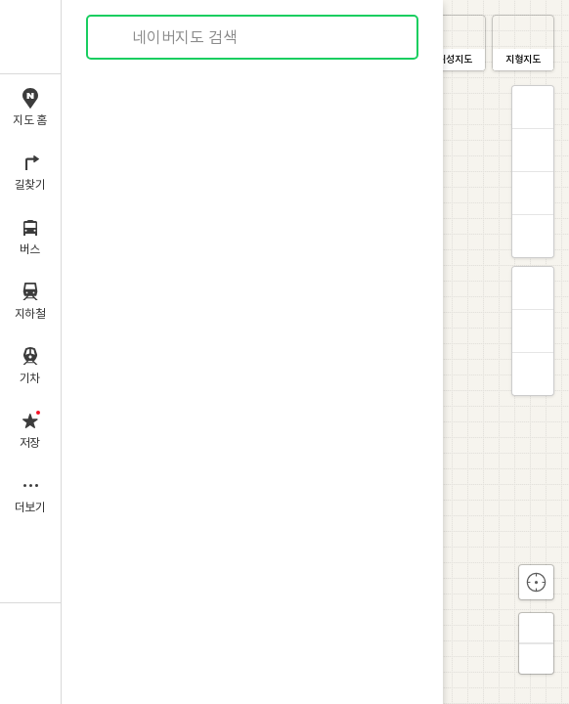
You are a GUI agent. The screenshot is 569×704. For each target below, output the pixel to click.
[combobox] (253, 37)
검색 (115, 37)
